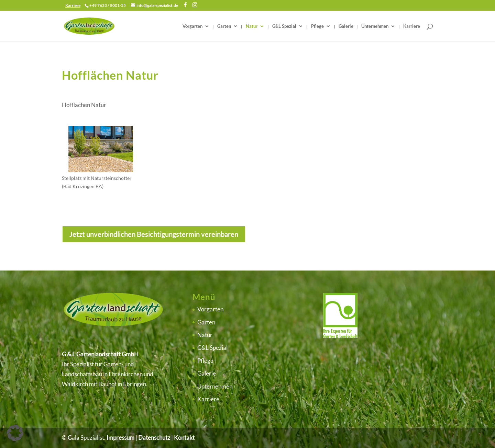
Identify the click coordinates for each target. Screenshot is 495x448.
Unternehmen (374, 26)
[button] (15, 433)
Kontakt (184, 437)
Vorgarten (192, 26)
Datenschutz (154, 437)
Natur (251, 26)
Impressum (120, 437)
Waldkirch (75, 384)
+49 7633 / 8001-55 (107, 5)
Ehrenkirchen (126, 374)
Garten (224, 26)
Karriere (411, 26)
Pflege (317, 26)
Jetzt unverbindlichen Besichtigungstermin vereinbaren (153, 234)
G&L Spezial (284, 26)
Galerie (346, 26)
